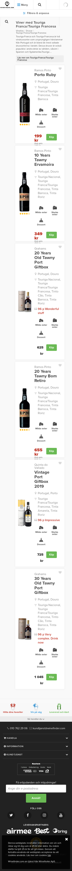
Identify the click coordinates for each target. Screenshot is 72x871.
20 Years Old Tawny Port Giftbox (44, 260)
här (49, 855)
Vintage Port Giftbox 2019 (41, 479)
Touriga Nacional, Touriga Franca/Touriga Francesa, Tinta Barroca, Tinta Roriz (49, 187)
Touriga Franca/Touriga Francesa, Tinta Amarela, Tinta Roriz (48, 507)
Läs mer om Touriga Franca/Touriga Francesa (35, 58)
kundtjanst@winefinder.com (47, 728)
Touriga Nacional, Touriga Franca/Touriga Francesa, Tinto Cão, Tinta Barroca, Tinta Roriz (49, 292)
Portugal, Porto (48, 493)
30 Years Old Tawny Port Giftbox (44, 585)
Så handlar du (36, 719)
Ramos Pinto (42, 70)
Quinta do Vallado (41, 466)
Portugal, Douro (48, 82)
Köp (51, 137)
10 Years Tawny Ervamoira (44, 160)
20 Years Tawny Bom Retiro (45, 376)
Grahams (40, 248)
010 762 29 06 (17, 728)
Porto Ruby (45, 74)
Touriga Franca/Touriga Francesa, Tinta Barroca (48, 93)
